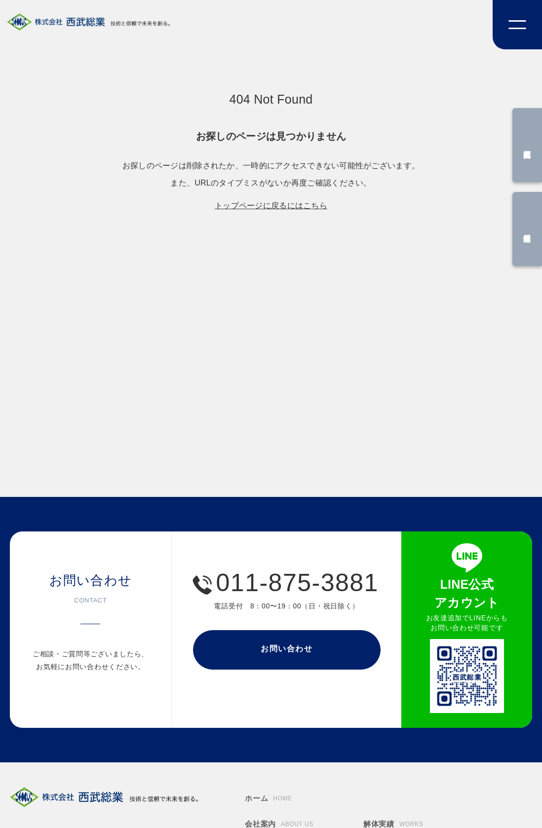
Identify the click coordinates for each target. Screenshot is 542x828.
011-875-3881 (297, 582)
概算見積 (527, 145)
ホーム (268, 798)
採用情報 (527, 229)
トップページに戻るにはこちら (271, 205)
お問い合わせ (287, 648)
